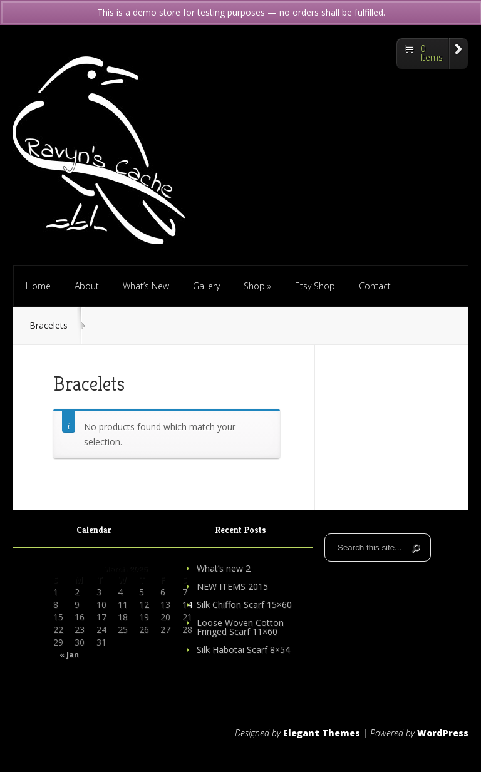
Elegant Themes (321, 733)
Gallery (206, 286)
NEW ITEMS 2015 (232, 586)
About (87, 286)
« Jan (69, 655)
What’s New (146, 286)
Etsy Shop (315, 286)
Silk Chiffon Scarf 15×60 (244, 604)
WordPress (442, 733)
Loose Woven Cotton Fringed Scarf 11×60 (240, 627)
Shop (257, 286)
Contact (375, 286)
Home (38, 286)
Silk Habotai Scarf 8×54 (243, 650)
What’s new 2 (224, 568)
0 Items (431, 53)
